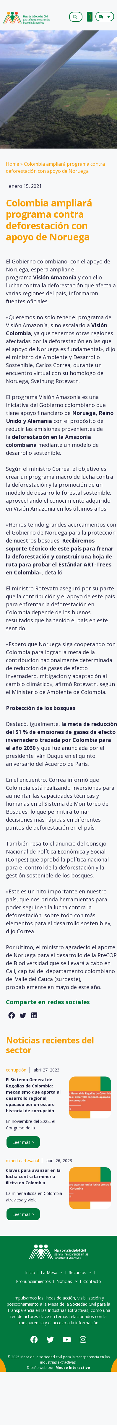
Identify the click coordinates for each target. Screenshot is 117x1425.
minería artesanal (22, 1160)
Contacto (92, 1281)
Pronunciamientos (33, 1281)
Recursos (80, 1272)
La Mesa (52, 1272)
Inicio (30, 1272)
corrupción (16, 1070)
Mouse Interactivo (73, 1367)
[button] (89, 17)
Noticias (67, 1281)
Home (12, 164)
